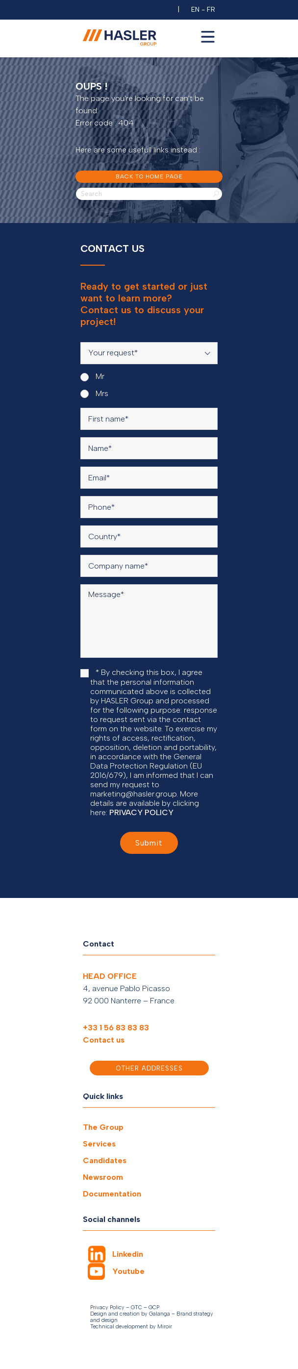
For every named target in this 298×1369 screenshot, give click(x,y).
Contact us (103, 1040)
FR (211, 9)
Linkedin (127, 1254)
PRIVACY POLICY (141, 812)
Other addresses (149, 1068)
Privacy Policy (107, 1307)
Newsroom (103, 1177)
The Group (103, 1127)
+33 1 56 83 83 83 (116, 1027)
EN (195, 9)
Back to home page (149, 176)
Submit (149, 842)
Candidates (104, 1160)
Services (99, 1143)
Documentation (112, 1193)
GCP (154, 1307)
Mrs (94, 393)
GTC (136, 1307)
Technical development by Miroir (131, 1326)
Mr (92, 376)
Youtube (128, 1271)
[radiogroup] (149, 385)
